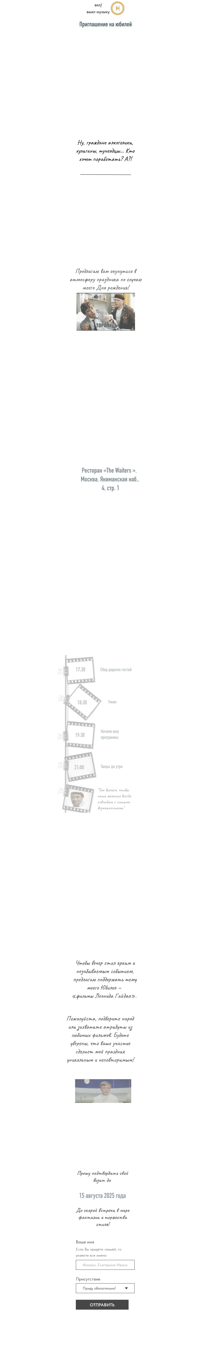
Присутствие (92, 1279)
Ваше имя (89, 1242)
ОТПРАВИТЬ (106, 1304)
